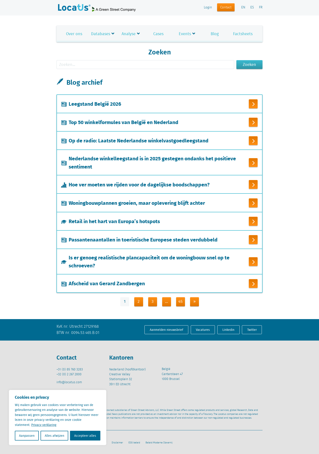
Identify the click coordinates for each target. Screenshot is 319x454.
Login (208, 7)
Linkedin (228, 329)
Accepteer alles (85, 435)
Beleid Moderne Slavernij (159, 442)
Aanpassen (27, 435)
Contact (225, 7)
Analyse (129, 34)
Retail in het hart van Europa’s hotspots (114, 221)
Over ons (74, 34)
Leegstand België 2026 (95, 103)
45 (180, 301)
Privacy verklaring (43, 425)
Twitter (252, 329)
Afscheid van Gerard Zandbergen (107, 283)
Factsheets (243, 34)
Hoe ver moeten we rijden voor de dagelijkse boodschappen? (139, 184)
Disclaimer (117, 442)
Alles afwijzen (54, 435)
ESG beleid (134, 442)
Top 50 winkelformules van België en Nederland (123, 122)
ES (252, 7)
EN (243, 7)
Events (185, 34)
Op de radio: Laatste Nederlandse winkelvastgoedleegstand (138, 140)
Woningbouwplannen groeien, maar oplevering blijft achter (137, 203)
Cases (158, 34)
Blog (215, 34)
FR (261, 7)
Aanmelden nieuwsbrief (166, 329)
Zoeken (249, 64)
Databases (100, 34)
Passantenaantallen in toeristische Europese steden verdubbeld (143, 239)
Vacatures (203, 329)
